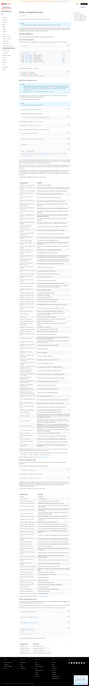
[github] (69, 663)
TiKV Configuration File (43, 457)
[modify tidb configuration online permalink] (37, 599)
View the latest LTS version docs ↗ (61, 1)
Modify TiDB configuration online (80, 20)
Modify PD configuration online (80, 18)
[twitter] (71, 663)
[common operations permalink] (33, 34)
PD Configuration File (42, 596)
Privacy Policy (26, 683)
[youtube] (84, 663)
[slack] (79, 663)
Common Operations (77, 13)
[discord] (81, 663)
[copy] (69, 45)
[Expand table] (69, 180)
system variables (39, 603)
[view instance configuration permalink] (35, 39)
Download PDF (22, 15)
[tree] (9, 43)
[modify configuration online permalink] (44, 12)
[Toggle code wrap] (67, 45)
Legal (32, 683)
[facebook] (76, 663)
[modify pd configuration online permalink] (36, 460)
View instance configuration (79, 15)
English (84, 7)
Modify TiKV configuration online (80, 16)
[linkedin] (74, 663)
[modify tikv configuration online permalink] (37, 80)
